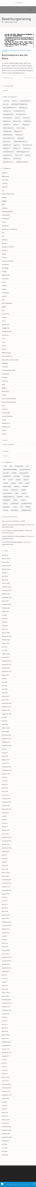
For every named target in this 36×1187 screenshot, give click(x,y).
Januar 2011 (5, 1081)
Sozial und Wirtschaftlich (9, 398)
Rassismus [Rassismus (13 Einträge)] (7, 155)
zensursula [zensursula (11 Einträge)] (8, 162)
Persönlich (5, 367)
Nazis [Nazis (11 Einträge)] (17, 145)
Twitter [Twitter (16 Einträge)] (17, 158)
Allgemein (5, 50)
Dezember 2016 (6, 837)
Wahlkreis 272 (6, 423)
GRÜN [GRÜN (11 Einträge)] (16, 124)
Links (3, 342)
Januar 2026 (5, 562)
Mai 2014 (4, 940)
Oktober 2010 (6, 1091)
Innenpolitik (5, 293)
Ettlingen (4, 250)
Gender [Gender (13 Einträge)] (6, 124)
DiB (3, 233)
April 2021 (5, 689)
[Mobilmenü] (31, 10)
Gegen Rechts (6, 275)
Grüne (4, 282)
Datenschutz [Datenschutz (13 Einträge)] (19, 111)
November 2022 (6, 636)
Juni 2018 (4, 781)
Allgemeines (14, 50)
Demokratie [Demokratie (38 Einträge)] (8, 114)
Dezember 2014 (6, 922)
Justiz (3, 310)
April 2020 (5, 724)
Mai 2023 (4, 622)
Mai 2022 (4, 650)
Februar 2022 (6, 654)
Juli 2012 (4, 1017)
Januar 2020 (5, 731)
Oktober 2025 (6, 569)
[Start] (2, 22)
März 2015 (5, 911)
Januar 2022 (5, 657)
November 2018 (6, 770)
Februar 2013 (6, 992)
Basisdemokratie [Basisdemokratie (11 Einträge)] (9, 107)
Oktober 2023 (6, 608)
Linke (3, 338)
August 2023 (5, 611)
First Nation (5, 264)
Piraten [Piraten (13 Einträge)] (16, 148)
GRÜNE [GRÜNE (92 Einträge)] (25, 124)
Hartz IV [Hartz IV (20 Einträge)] (20, 128)
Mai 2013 (4, 982)
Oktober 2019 (6, 742)
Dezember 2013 (6, 957)
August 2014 (5, 932)
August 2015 (5, 894)
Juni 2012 (4, 1021)
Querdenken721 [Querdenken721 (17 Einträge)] (23, 152)
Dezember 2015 (6, 880)
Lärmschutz (5, 335)
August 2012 (5, 1014)
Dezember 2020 (6, 703)
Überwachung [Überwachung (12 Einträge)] (22, 162)
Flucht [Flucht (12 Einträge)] (26, 118)
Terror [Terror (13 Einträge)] (6, 158)
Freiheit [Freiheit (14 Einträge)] (17, 121)
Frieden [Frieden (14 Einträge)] (27, 121)
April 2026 (5, 555)
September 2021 (7, 671)
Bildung (22, 50)
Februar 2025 (6, 583)
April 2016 (5, 865)
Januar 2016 (5, 876)
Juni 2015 (4, 901)
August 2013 (5, 971)
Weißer (4, 430)
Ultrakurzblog (6, 413)
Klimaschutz (5, 324)
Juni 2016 (4, 858)
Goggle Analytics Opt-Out (18, 1184)
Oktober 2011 (6, 1049)
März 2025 (5, 580)
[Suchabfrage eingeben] (18, 90)
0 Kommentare (8, 78)
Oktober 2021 (6, 668)
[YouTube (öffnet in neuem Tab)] (20, 3)
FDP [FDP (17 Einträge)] (17, 118)
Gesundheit (5, 279)
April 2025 (5, 576)
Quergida (4, 377)
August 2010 (5, 1098)
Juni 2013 (4, 978)
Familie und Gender (7, 261)
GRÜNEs (4, 285)
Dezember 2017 (6, 798)
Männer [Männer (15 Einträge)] (7, 145)
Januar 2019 (5, 763)
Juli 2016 (4, 855)
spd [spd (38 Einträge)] (27, 155)
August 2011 (5, 1056)
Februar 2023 (6, 633)
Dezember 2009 (6, 1126)
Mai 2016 (4, 862)
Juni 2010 (4, 1105)
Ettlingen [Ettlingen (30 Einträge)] (20, 114)
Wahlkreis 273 (6, 427)
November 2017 (6, 802)
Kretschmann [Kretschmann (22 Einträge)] (8, 138)
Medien (4, 349)
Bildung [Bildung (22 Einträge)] (23, 107)
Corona (4, 222)
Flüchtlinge (5, 268)
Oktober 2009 (6, 1134)
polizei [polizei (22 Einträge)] (26, 148)
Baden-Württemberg (8, 194)
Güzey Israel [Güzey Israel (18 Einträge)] (8, 128)
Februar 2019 (6, 760)
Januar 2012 (5, 1038)
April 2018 (5, 788)
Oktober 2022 (6, 640)
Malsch (4, 346)
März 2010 (5, 1116)
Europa (4, 254)
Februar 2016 (6, 872)
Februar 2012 (6, 1035)
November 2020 (6, 707)
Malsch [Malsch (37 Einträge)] (6, 141)
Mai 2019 (4, 753)
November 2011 (6, 1045)
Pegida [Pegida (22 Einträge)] (6, 148)
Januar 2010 (5, 1123)
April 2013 (5, 985)
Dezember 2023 (6, 604)
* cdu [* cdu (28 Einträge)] (6, 101)
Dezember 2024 (6, 587)
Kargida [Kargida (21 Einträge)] (18, 131)
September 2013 (7, 968)
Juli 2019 (4, 749)
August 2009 (5, 1141)
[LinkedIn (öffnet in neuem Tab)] (18, 3)
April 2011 (5, 1070)
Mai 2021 (4, 685)
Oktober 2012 (6, 1007)
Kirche (4, 321)
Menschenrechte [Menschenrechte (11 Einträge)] (20, 141)
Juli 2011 (4, 1059)
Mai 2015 (4, 904)
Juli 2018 (4, 777)
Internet (4, 296)
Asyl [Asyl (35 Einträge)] (5, 104)
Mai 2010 (4, 1109)
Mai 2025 (4, 573)
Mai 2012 (4, 1024)
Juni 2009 (4, 1148)
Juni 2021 (4, 682)
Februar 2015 (6, 915)
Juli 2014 (4, 936)
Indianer (4, 289)
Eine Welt (4, 240)
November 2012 (6, 1003)
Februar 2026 (6, 558)
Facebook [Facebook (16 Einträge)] (7, 118)
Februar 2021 (6, 696)
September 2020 (7, 714)
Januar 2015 (5, 918)
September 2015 (7, 890)
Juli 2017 (4, 816)
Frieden (4, 271)
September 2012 (7, 1010)
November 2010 (6, 1088)
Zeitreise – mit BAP (19, 521)
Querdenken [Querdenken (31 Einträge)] (8, 152)
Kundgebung (5, 328)
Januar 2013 (5, 996)
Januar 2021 (5, 700)
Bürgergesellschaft (7, 211)
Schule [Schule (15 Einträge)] (18, 155)
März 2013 (5, 989)
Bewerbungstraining (11, 22)
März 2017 (5, 827)
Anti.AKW (4, 183)
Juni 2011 (4, 1063)
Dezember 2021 (6, 661)
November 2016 (6, 841)
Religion (4, 388)
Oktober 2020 (6, 710)
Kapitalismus (5, 314)
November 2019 (6, 738)
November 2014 (6, 925)
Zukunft (4, 434)
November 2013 (6, 961)
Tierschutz (5, 409)
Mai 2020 (4, 721)
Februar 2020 (6, 728)
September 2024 (7, 597)
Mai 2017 (4, 820)
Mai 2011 (4, 1067)
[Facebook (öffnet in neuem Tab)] (16, 3)
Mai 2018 (4, 784)
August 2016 (5, 851)
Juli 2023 (4, 615)
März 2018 (5, 791)
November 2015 (6, 883)
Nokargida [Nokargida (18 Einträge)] (27, 145)
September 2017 (7, 809)
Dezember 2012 (6, 999)
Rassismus (5, 381)
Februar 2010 (6, 1119)
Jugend (4, 307)
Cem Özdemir (6, 215)
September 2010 (7, 1095)
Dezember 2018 (6, 767)
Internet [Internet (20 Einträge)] (7, 131)
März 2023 (5, 629)
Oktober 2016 (6, 844)
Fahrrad (4, 257)
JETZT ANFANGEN (7, 303)
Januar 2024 (5, 601)
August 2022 (5, 643)
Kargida (4, 317)
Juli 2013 (4, 975)
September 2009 (7, 1137)
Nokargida (5, 363)
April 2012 (5, 1028)
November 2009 (6, 1130)
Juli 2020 (4, 717)
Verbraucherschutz (7, 416)
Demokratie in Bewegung (9, 229)
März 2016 (5, 869)
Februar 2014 (6, 950)
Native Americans (7, 356)
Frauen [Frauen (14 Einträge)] (6, 121)
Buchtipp (4, 208)
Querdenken (5, 374)
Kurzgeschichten (6, 331)
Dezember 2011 (6, 1042)
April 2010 (5, 1112)
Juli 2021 (4, 678)
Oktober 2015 (6, 887)
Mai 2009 (4, 1151)
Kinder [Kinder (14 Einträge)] (18, 135)
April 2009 (5, 1155)
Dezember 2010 (6, 1084)
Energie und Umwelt (8, 247)
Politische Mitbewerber (8, 370)
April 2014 (5, 943)
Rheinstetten (5, 391)
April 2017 (5, 823)
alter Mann (5, 180)
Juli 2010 (4, 1102)
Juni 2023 (4, 618)
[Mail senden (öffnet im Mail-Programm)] (23, 3)
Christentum (5, 219)
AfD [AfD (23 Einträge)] (14, 101)
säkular (4, 395)
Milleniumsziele (6, 353)
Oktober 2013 (6, 964)
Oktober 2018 (6, 774)
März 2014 (5, 947)
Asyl (3, 190)
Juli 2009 (4, 1144)
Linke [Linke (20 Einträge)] (20, 138)
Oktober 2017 (6, 805)
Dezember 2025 (6, 565)
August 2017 (5, 813)
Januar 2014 (5, 954)
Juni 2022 (4, 647)
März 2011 (5, 1074)
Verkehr (4, 420)
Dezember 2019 (6, 735)
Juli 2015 (4, 897)
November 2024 (6, 590)
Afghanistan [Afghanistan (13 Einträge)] (25, 101)
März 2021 (5, 693)
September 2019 (7, 745)
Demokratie (5, 226)
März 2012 (5, 1031)
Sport (3, 406)
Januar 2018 (5, 795)
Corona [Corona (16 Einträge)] (7, 111)
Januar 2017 (5, 834)
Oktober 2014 (6, 929)
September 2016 (7, 848)
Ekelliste (4, 243)
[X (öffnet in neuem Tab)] (13, 3)
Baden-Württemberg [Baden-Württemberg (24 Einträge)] (19, 104)
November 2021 (6, 664)
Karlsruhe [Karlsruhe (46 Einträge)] (7, 135)
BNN (3, 204)
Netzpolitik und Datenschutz (10, 360)
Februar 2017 (6, 830)
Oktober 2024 (6, 594)
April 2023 (5, 626)
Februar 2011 (6, 1077)
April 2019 (5, 756)
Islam (3, 300)
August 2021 (5, 675)
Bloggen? (4, 201)
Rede (3, 384)
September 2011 (7, 1052)
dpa (3, 236)
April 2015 (5, 908)
